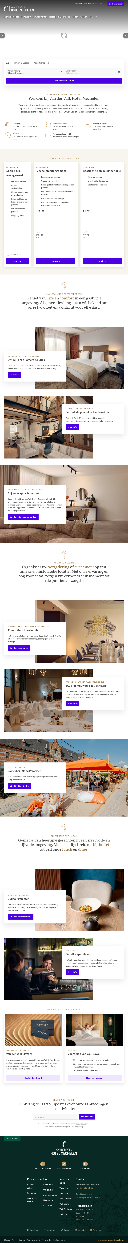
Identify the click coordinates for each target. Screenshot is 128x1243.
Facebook (33, 1230)
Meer (93, 16)
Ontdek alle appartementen (23, 516)
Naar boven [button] (12, 1138)
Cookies (22, 1240)
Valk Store (64, 1203)
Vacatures (47, 1205)
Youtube (95, 1230)
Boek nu (17, 261)
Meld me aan (87, 1116)
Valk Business (66, 1209)
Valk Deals (64, 1193)
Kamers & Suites (11, 16)
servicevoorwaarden (52, 1126)
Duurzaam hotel (64, 1166)
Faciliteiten (73, 16)
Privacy (14, 1240)
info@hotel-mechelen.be (88, 1197)
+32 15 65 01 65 (84, 1187)
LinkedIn (80, 1230)
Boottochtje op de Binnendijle (102, 171)
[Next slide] (125, 35)
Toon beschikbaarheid (64, 80)
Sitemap (7, 1240)
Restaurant (26, 16)
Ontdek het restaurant (20, 916)
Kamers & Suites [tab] (21, 62)
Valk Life (63, 1214)
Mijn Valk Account (91, 3)
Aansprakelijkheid (33, 1240)
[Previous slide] (2, 35)
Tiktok (65, 1230)
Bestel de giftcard (33, 1078)
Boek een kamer (116, 4)
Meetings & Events (57, 16)
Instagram (50, 1230)
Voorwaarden (47, 1240)
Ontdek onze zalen (19, 648)
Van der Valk (85, 1166)
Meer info (14, 374)
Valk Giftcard (65, 1198)
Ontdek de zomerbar (19, 785)
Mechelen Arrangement (51, 171)
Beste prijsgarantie (43, 1166)
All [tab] (7, 62)
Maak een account (94, 1078)
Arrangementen (40, 16)
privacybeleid (81, 1124)
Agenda (83, 16)
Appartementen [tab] (41, 62)
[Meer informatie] (42, 234)
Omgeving (48, 1189)
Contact (78, 3)
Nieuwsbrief (48, 1200)
